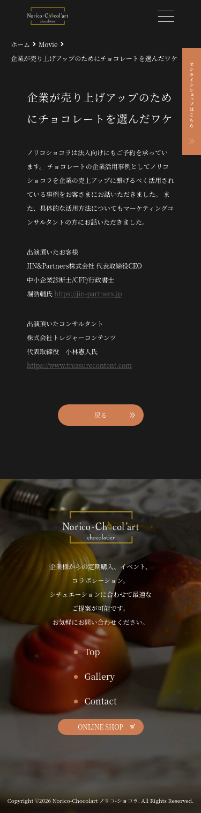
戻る (100, 414)
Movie (48, 44)
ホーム (20, 44)
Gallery (100, 676)
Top (92, 652)
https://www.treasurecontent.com (79, 365)
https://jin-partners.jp (88, 293)
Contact (101, 701)
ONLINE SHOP (100, 726)
